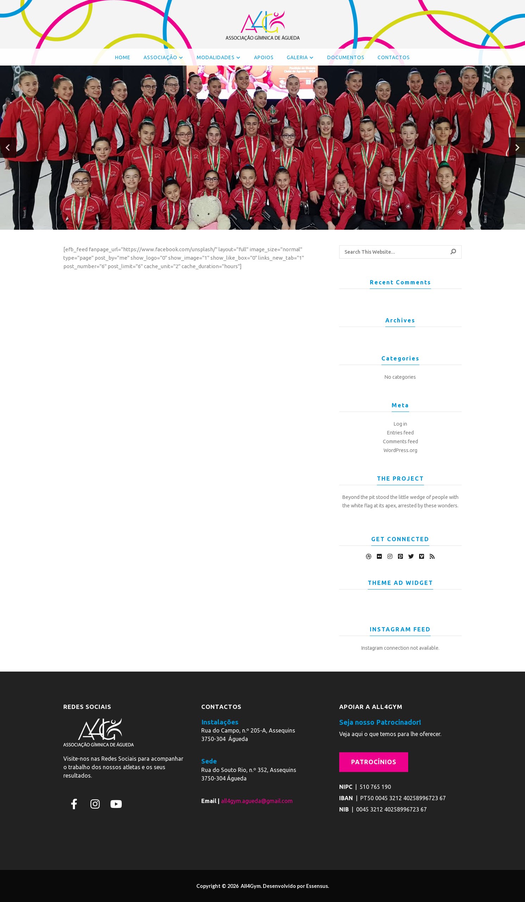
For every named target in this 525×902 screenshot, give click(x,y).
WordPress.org (400, 450)
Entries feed (400, 432)
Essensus (317, 886)
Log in (400, 424)
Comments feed (400, 441)
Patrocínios (373, 762)
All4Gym (250, 886)
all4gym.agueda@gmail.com (257, 801)
